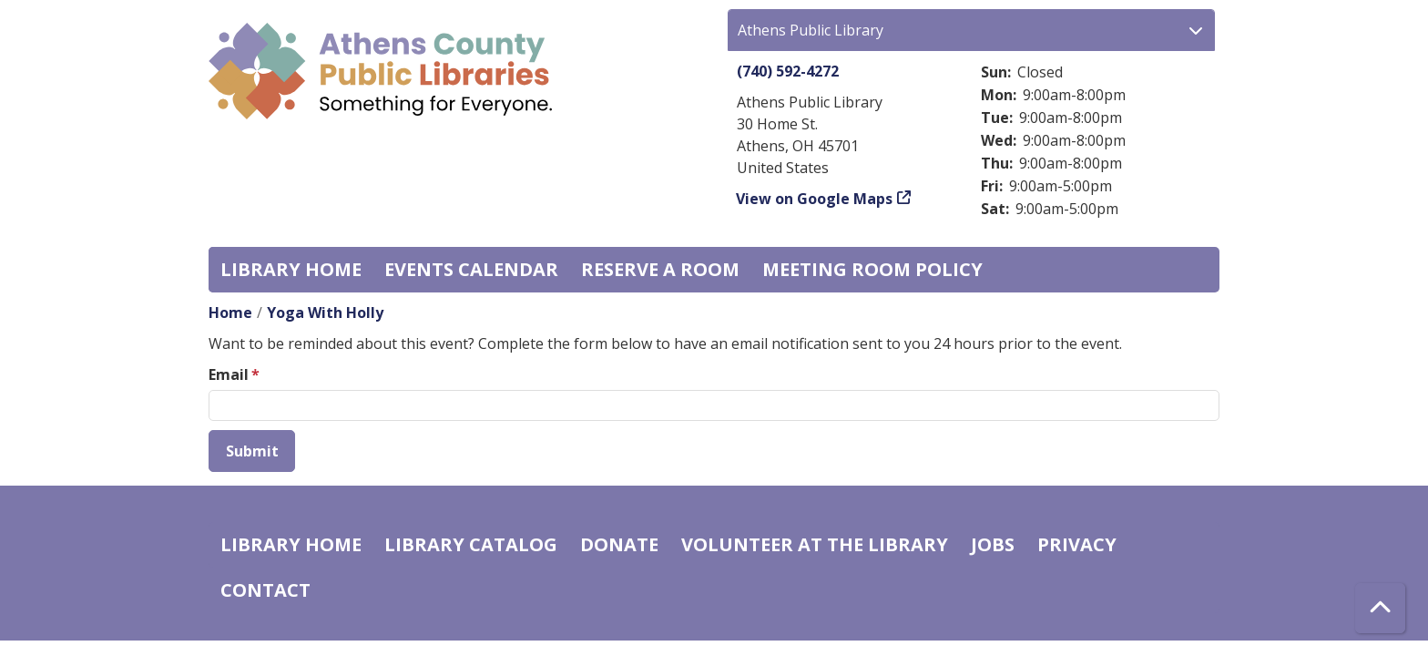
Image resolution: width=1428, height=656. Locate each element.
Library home (291, 269)
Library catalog (470, 544)
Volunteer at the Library (814, 544)
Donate (619, 544)
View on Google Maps (814, 199)
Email (229, 374)
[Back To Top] (1380, 608)
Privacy (1077, 544)
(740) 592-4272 (788, 71)
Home (230, 312)
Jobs (993, 544)
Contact (265, 590)
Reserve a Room (660, 269)
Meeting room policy (872, 269)
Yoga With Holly (325, 312)
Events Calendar (471, 269)
